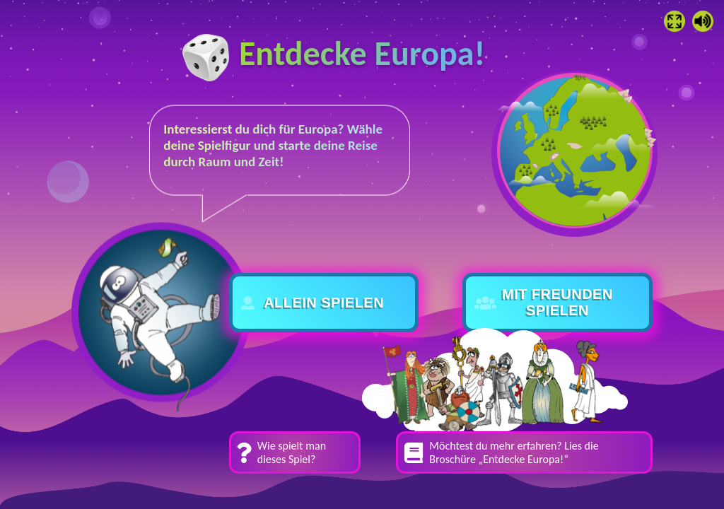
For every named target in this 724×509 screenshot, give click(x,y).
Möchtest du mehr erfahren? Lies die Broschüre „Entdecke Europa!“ (513, 452)
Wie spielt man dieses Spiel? (291, 452)
